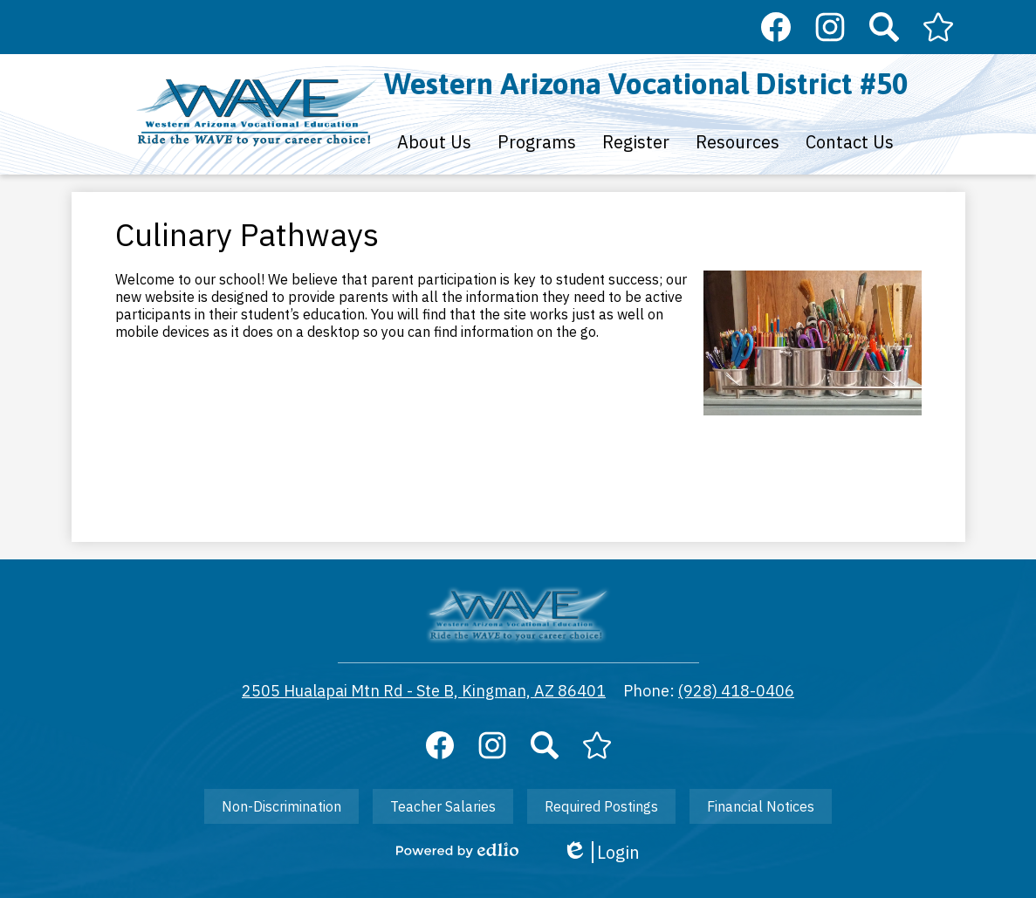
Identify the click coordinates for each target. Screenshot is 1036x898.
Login (601, 852)
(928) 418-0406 (736, 691)
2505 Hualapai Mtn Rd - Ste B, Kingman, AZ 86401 (424, 691)
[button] (434, 141)
